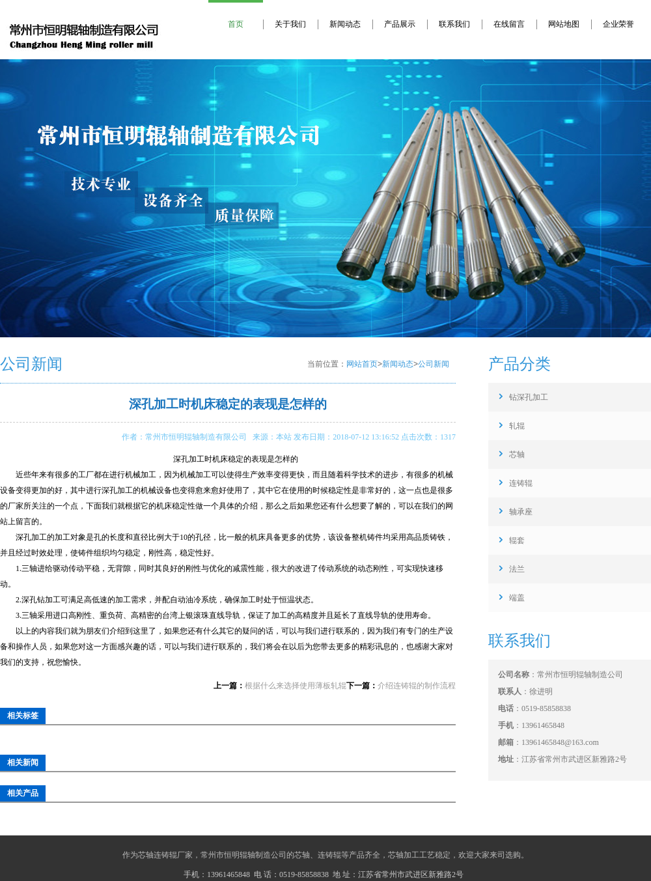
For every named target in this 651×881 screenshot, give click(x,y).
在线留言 (509, 24)
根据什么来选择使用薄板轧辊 (295, 685)
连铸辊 (521, 483)
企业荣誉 (618, 24)
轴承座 (521, 511)
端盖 (517, 597)
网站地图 (563, 24)
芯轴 (517, 454)
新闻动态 (345, 24)
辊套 (517, 540)
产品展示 (399, 24)
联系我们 (454, 24)
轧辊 (517, 425)
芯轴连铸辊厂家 (165, 855)
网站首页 (362, 364)
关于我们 (290, 24)
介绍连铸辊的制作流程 (417, 685)
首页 (235, 24)
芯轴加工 (403, 855)
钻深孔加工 (528, 397)
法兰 (517, 569)
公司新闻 (433, 364)
